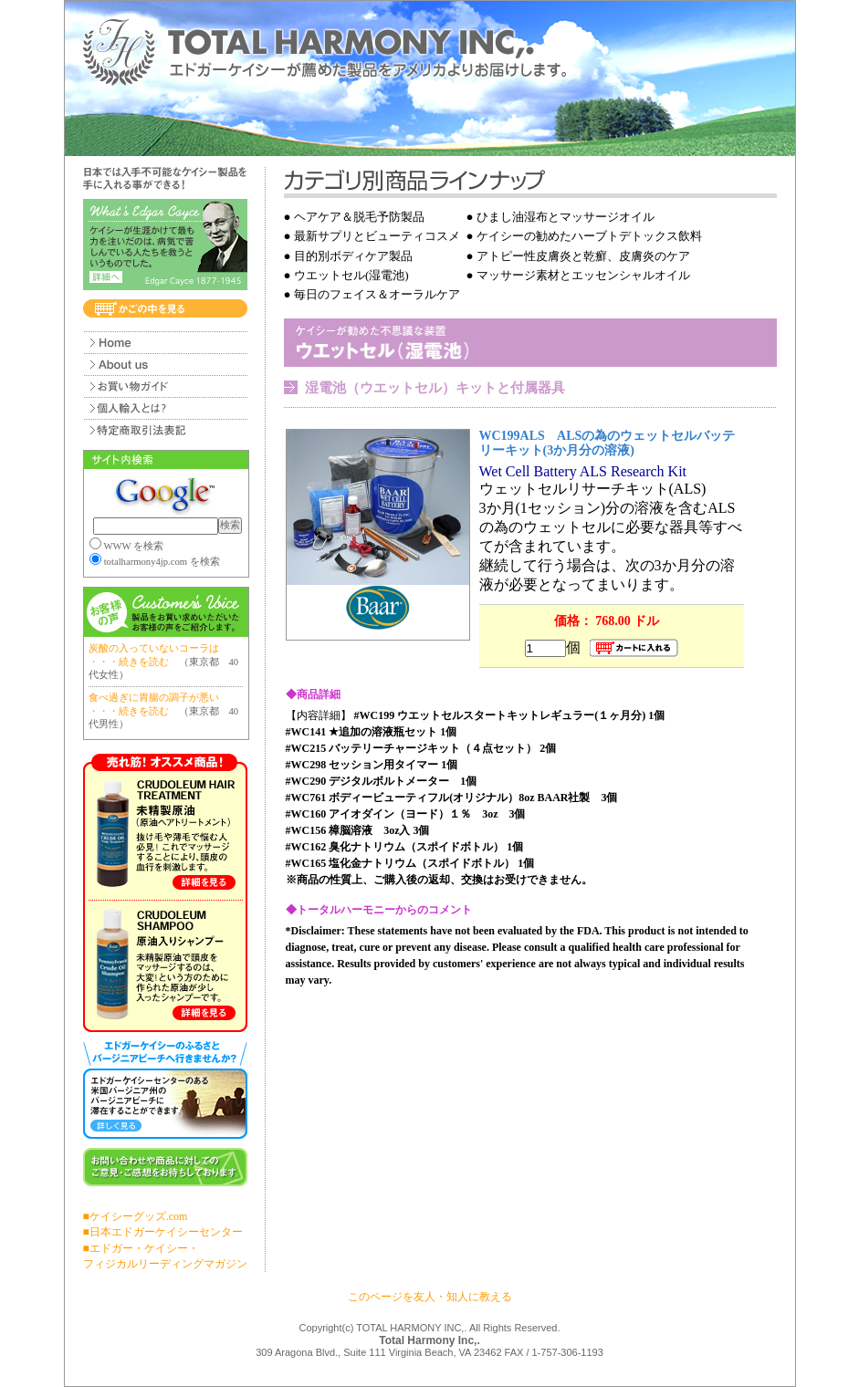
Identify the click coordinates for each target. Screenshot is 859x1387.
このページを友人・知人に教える (430, 1296)
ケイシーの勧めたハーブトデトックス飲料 (589, 236)
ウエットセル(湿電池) (351, 275)
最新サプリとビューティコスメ (377, 236)
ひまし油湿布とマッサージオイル (566, 217)
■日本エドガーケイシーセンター (163, 1231)
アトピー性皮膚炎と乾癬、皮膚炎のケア (583, 256)
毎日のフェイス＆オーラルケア (377, 294)
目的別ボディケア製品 (353, 256)
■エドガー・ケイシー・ (141, 1248)
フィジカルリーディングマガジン (165, 1263)
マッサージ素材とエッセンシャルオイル (583, 275)
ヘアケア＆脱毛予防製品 (359, 217)
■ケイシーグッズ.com (135, 1216)
